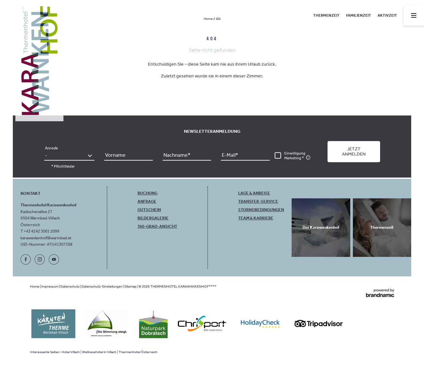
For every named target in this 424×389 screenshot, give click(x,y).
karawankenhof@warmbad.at (46, 237)
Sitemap (130, 286)
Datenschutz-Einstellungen (102, 286)
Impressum (50, 286)
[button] (354, 151)
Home (208, 18)
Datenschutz (70, 286)
